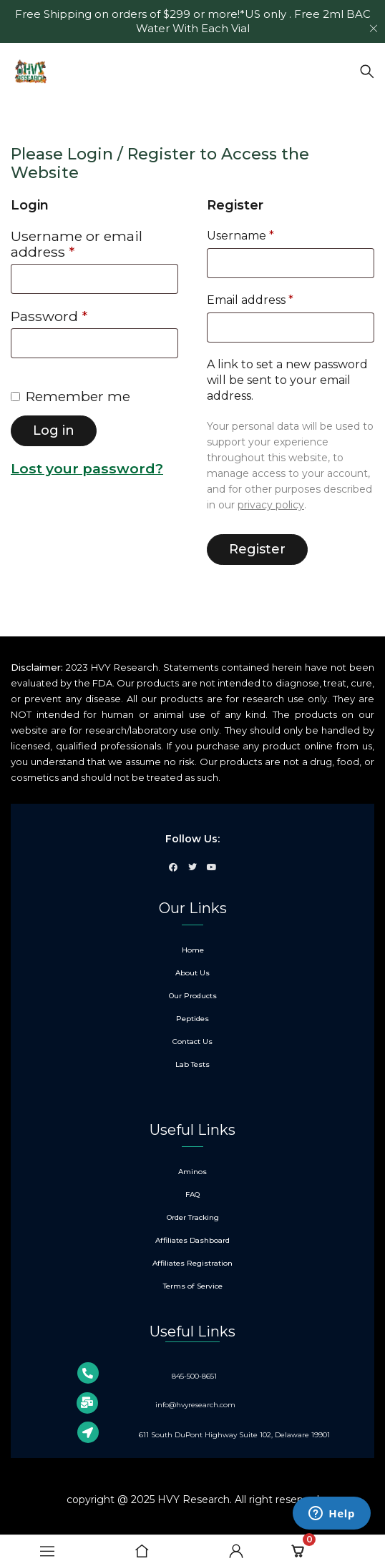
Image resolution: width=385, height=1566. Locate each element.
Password (49, 316)
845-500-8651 (194, 1376)
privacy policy (271, 504)
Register (257, 549)
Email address (250, 300)
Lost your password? (87, 468)
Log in (53, 430)
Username (240, 235)
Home (27, 115)
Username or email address (76, 244)
